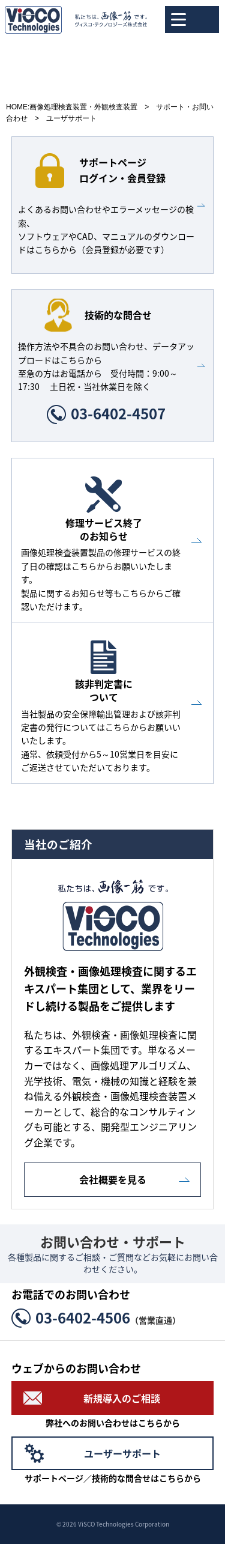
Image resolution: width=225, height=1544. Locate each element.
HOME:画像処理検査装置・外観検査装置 (71, 107)
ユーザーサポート (122, 1453)
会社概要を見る (112, 1179)
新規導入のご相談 (121, 1398)
